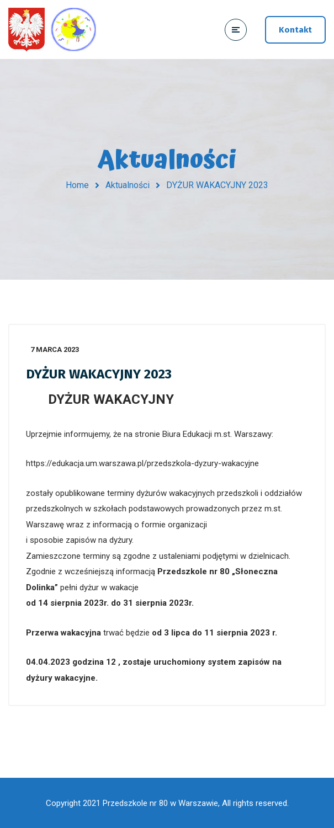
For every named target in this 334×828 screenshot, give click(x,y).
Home (77, 185)
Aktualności (127, 185)
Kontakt (295, 30)
